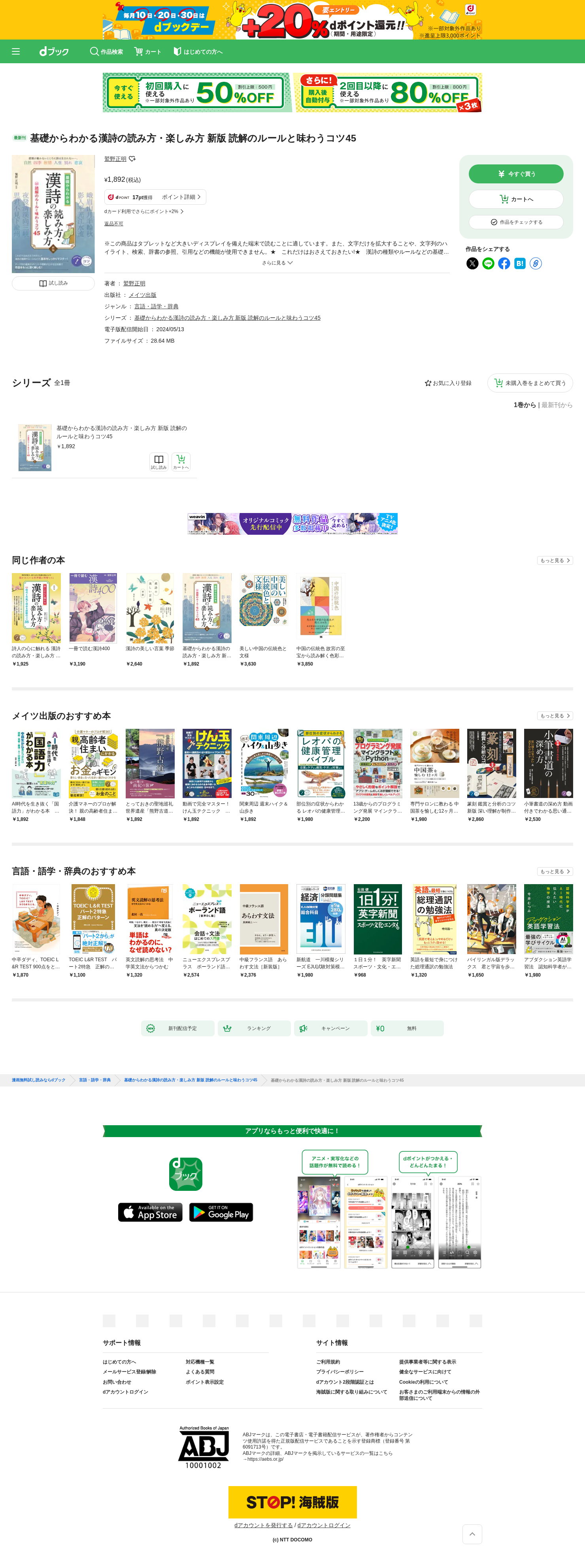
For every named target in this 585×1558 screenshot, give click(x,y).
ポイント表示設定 (205, 1382)
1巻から (525, 405)
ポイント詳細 (178, 197)
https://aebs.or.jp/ (265, 1459)
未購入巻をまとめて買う (536, 383)
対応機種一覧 (200, 1362)
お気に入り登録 (452, 383)
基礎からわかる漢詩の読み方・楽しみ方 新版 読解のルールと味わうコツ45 (122, 432)
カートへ (522, 199)
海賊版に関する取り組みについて (351, 1392)
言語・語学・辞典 (156, 306)
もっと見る (552, 560)
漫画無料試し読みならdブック (39, 1080)
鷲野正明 (115, 159)
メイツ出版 (143, 295)
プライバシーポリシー (340, 1372)
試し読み (58, 283)
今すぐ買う (522, 174)
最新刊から (557, 405)
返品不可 (113, 223)
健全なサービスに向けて (425, 1372)
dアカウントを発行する (263, 1525)
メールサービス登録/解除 (129, 1372)
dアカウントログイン (125, 1392)
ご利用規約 (328, 1362)
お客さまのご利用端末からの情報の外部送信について (439, 1395)
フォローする (132, 159)
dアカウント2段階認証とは (345, 1382)
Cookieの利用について (423, 1382)
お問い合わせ (117, 1382)
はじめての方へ (119, 1362)
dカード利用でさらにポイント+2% (141, 211)
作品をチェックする (521, 222)
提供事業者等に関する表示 (427, 1362)
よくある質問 (200, 1372)
